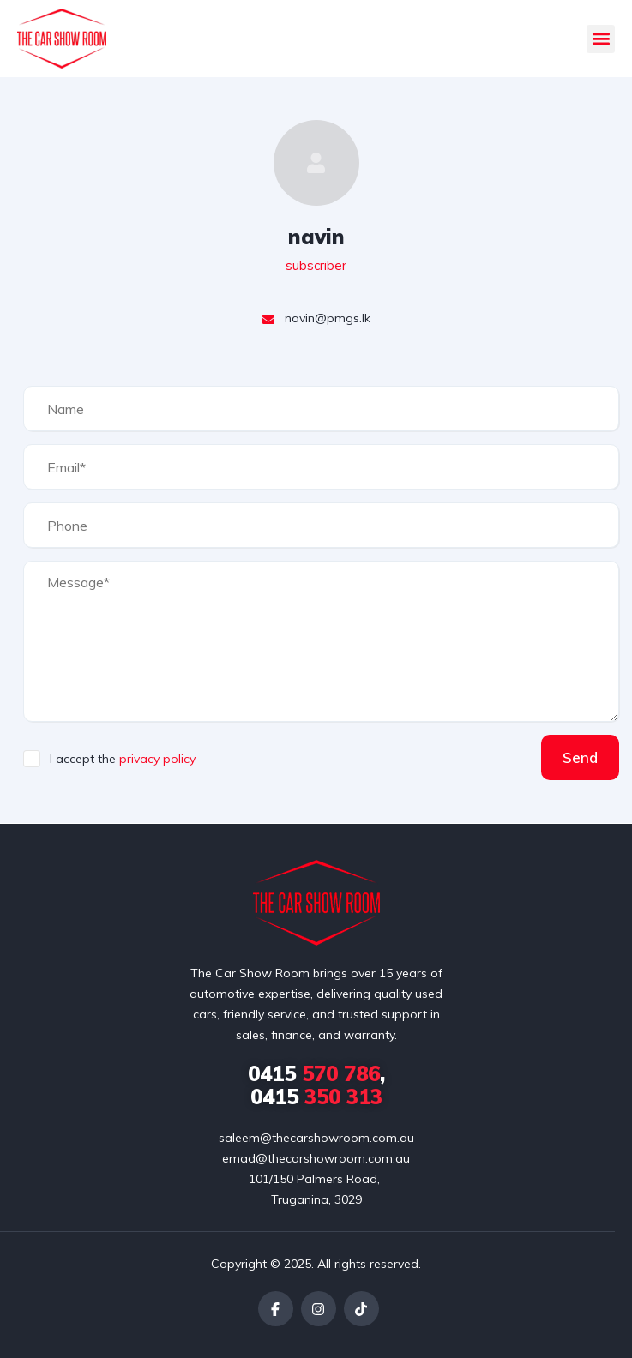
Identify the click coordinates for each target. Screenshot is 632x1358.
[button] (601, 39)
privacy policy (157, 758)
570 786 (314, 1073)
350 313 (316, 1096)
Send (580, 757)
